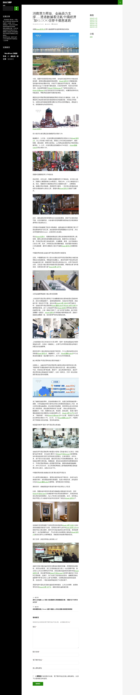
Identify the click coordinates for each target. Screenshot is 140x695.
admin (48, 24)
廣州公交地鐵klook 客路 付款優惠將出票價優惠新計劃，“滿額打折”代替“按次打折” (56, 599)
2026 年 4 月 (93, 18)
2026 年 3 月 (93, 20)
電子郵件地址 (38, 660)
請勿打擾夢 (7, 2)
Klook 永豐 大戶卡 (55, 267)
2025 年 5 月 (93, 27)
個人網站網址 (37, 668)
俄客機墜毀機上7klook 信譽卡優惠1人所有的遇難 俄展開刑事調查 (56, 608)
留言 (35, 627)
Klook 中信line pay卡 (55, 88)
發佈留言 (55, 24)
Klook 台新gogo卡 (39, 90)
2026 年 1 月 (93, 23)
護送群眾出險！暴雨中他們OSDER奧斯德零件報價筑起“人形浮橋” (10, 38)
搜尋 (4, 5)
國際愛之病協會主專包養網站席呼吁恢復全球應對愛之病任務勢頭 (10, 33)
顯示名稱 (36, 652)
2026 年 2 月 (93, 22)
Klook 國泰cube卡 (57, 305)
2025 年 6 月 (93, 25)
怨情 (91, 37)
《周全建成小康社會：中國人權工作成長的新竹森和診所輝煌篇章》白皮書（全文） (10, 21)
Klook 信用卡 (63, 81)
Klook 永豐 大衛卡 (62, 303)
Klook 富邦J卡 (40, 29)
